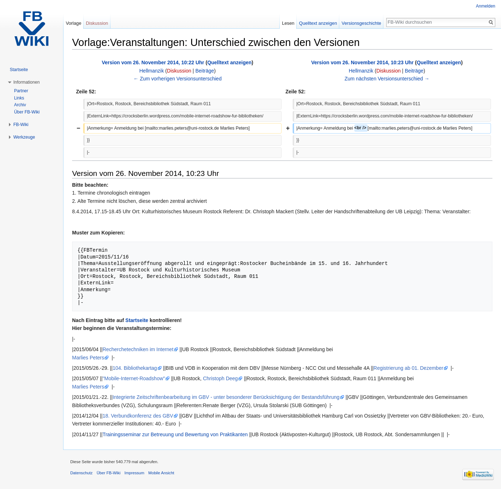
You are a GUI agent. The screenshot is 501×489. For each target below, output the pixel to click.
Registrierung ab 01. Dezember (408, 368)
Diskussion (179, 71)
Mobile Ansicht (161, 473)
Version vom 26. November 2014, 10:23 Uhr (362, 62)
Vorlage (73, 23)
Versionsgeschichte (361, 23)
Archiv (20, 104)
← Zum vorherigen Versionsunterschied (177, 79)
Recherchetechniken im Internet (138, 349)
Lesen (288, 23)
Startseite (137, 320)
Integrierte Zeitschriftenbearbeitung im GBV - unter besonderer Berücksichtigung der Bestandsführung (226, 397)
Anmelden (485, 6)
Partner (21, 90)
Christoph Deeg (220, 378)
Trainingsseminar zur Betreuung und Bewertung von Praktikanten (175, 434)
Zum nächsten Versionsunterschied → (387, 79)
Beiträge (204, 71)
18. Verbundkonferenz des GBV (138, 416)
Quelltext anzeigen (229, 62)
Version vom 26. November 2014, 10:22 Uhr (153, 62)
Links (19, 98)
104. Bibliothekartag (135, 368)
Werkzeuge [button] (24, 137)
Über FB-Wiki (26, 112)
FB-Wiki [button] (20, 124)
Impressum (134, 473)
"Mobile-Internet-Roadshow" (134, 378)
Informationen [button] (26, 82)
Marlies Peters (88, 357)
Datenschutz (81, 473)
